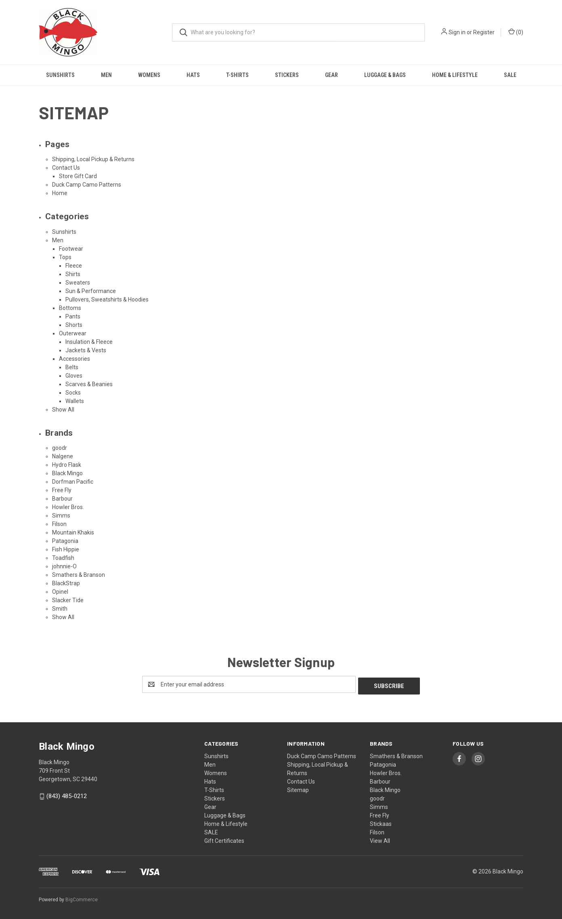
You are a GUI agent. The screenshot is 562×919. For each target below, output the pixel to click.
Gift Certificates (224, 839)
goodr (59, 448)
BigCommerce (81, 898)
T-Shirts (237, 75)
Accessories (74, 359)
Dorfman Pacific (72, 481)
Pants (72, 316)
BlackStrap (66, 583)
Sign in (457, 32)
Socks (73, 392)
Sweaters (77, 282)
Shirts (72, 274)
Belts (71, 367)
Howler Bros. (68, 507)
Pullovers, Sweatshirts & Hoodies (107, 299)
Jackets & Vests (85, 350)
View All (380, 839)
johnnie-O (64, 566)
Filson (59, 524)
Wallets (74, 401)
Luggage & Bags (385, 75)
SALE (510, 75)
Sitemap (298, 788)
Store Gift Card (78, 176)
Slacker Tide (68, 600)
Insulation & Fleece (89, 342)
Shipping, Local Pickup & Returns (93, 159)
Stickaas (381, 822)
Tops (65, 257)
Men (106, 75)
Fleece (73, 265)
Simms (61, 515)
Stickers (287, 75)
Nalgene (62, 456)
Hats (193, 75)
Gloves (73, 375)
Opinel (60, 591)
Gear (331, 75)
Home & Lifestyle (455, 75)
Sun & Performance (90, 291)
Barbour (62, 498)
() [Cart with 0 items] (515, 31)
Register (484, 32)
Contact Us (66, 167)
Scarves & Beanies (89, 384)
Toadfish (63, 558)
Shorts (73, 325)
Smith (59, 608)
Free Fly (61, 490)
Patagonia (65, 541)
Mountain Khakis (73, 532)
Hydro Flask (66, 465)
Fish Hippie (65, 549)
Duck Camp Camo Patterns (86, 184)
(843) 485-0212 (66, 794)
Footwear (71, 248)
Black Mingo (67, 473)
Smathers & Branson (78, 575)
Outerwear (72, 333)
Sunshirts (60, 75)
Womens (149, 75)
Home (59, 193)
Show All (63, 409)
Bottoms (70, 308)
